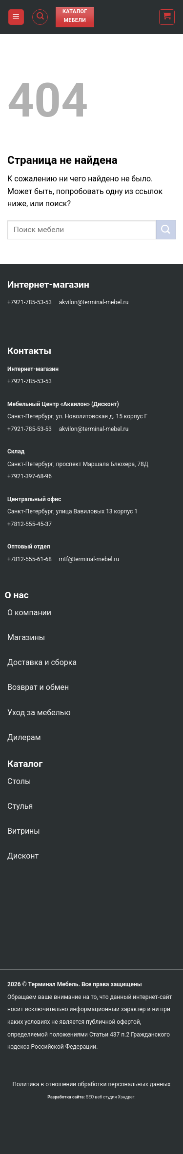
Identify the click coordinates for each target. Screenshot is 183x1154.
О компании (29, 612)
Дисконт (23, 856)
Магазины (26, 637)
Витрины (23, 831)
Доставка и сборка (42, 662)
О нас (14, 595)
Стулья (20, 806)
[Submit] (166, 229)
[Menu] (16, 17)
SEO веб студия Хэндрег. (111, 1097)
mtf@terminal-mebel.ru (89, 559)
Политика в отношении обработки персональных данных (91, 1084)
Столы (19, 781)
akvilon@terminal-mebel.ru (93, 302)
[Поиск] (40, 17)
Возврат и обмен (38, 687)
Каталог (24, 763)
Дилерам (24, 737)
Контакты (29, 350)
